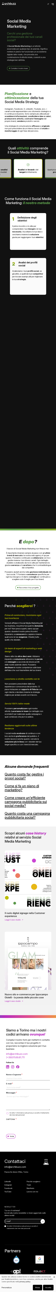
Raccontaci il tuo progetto (29, 588)
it (48, 4)
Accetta (48, 1288)
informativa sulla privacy (24, 1113)
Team (29, 1185)
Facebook (8, 1188)
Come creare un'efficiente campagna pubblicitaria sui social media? (26, 802)
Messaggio (10, 1093)
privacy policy (25, 1282)
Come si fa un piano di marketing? (22, 788)
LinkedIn (7, 1182)
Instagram (8, 1185)
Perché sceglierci (33, 1182)
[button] (53, 4)
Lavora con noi (32, 1192)
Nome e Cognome (13, 1075)
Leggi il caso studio (13, 920)
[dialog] (28, 1283)
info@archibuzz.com (17, 1054)
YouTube (7, 1192)
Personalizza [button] (7, 1288)
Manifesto (30, 1188)
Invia (12, 1136)
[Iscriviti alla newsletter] (42, 1221)
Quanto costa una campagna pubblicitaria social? (27, 815)
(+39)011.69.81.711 (15, 1057)
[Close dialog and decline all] (54, 1275)
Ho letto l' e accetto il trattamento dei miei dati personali (29, 1114)
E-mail (9, 1084)
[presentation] (24, 1125)
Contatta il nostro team (19, 68)
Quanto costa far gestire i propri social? (24, 776)
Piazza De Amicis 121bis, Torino (16, 1172)
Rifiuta (37, 1288)
